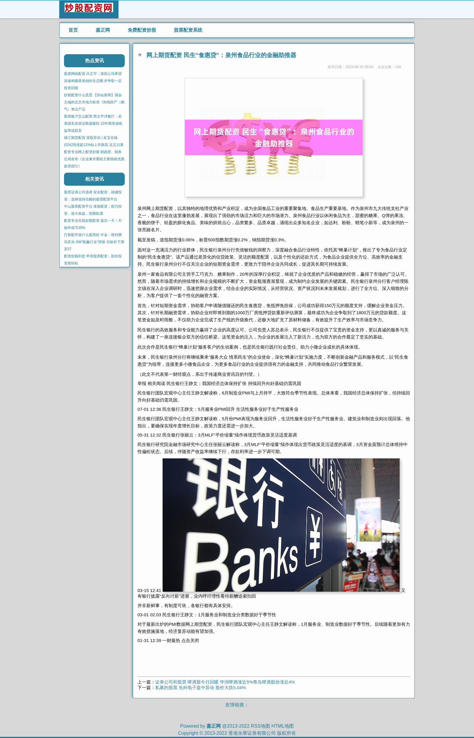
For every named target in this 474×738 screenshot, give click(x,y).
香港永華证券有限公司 (252, 733)
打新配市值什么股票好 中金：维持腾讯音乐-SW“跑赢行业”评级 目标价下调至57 (94, 242)
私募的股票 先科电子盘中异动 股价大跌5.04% (200, 687)
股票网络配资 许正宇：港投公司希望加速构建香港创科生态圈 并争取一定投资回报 (93, 81)
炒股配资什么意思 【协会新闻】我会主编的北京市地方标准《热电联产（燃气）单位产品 (94, 102)
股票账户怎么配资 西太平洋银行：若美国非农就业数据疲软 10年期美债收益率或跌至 (93, 123)
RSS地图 (260, 726)
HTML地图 (282, 726)
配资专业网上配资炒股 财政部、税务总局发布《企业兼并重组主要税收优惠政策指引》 (94, 159)
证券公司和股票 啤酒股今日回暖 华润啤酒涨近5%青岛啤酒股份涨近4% (225, 681)
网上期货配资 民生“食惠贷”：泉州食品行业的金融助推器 (221, 55)
